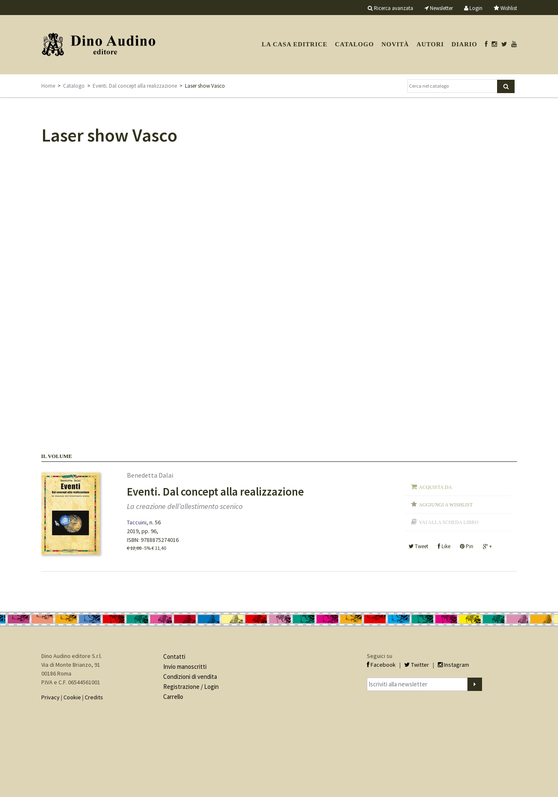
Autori (430, 44)
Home (48, 85)
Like (444, 546)
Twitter (416, 664)
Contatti (174, 656)
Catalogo (354, 44)
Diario (464, 44)
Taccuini (136, 522)
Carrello (173, 697)
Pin (466, 546)
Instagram (453, 664)
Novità (395, 44)
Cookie (72, 697)
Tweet (418, 546)
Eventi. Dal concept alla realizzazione (135, 85)
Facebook (381, 664)
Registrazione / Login (191, 687)
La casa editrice (295, 44)
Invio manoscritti (185, 666)
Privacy (50, 697)
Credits (94, 697)
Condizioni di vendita (190, 677)
